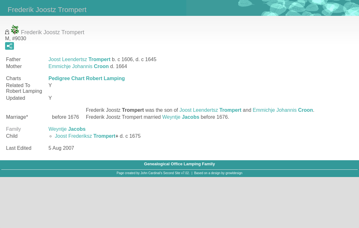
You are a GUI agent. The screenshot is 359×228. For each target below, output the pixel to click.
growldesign (234, 173)
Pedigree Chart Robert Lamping (86, 78)
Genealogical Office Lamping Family (179, 164)
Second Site (171, 173)
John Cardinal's (152, 173)
